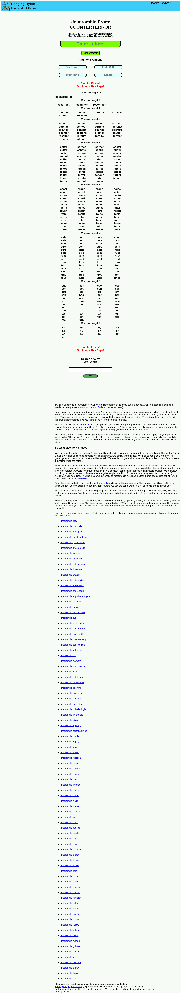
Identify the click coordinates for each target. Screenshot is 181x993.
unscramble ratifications (72, 704)
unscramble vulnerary (71, 650)
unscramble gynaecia (71, 693)
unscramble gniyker (70, 946)
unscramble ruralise (70, 607)
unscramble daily (68, 871)
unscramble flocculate (71, 569)
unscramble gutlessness (72, 564)
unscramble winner (69, 865)
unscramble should (69, 838)
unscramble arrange (70, 785)
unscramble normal (70, 768)
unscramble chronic (70, 892)
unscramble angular (70, 806)
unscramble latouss (70, 828)
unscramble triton (69, 720)
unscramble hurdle (69, 736)
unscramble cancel (69, 790)
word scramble (93, 465)
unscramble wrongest (71, 532)
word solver (104, 483)
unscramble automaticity (72, 666)
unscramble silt (68, 655)
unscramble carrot (69, 935)
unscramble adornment (72, 585)
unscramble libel (68, 672)
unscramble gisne (69, 978)
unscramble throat (69, 973)
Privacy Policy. (62, 991)
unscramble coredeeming (73, 639)
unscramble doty (68, 521)
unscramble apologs (70, 725)
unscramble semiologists (72, 645)
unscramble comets (70, 951)
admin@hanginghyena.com (68, 986)
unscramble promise (70, 849)
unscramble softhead (70, 698)
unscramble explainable (72, 634)
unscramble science (70, 811)
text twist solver (114, 407)
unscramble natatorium (71, 677)
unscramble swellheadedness (75, 537)
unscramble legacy (69, 741)
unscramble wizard (69, 752)
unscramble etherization (72, 623)
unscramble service (70, 774)
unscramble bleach (69, 779)
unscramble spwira (69, 881)
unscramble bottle (69, 822)
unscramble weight (69, 833)
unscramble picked (69, 876)
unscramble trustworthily (72, 612)
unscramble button (69, 795)
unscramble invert (69, 957)
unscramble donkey (70, 887)
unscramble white (69, 801)
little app (98, 429)
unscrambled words (86, 424)
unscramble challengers (72, 591)
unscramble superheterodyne (75, 596)
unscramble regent (69, 763)
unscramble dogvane (70, 688)
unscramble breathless (71, 602)
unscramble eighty (69, 968)
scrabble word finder (93, 407)
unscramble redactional (72, 682)
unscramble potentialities (72, 580)
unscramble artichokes (71, 715)
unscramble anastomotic (72, 548)
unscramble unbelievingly (73, 709)
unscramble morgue (70, 941)
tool (74, 439)
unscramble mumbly (70, 661)
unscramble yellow (69, 925)
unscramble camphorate (72, 628)
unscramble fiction (69, 860)
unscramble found (69, 817)
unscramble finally (69, 908)
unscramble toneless (70, 553)
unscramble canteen (70, 962)
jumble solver (80, 478)
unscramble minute (69, 914)
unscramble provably (70, 575)
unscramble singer (69, 855)
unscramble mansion (70, 898)
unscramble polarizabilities (73, 731)
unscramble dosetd (69, 919)
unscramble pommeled (71, 526)
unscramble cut (68, 618)
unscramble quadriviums (72, 542)
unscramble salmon (70, 930)
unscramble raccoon (70, 758)
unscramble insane (69, 747)
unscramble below (69, 903)
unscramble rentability (71, 558)
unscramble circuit (69, 844)
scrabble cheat (132, 505)
